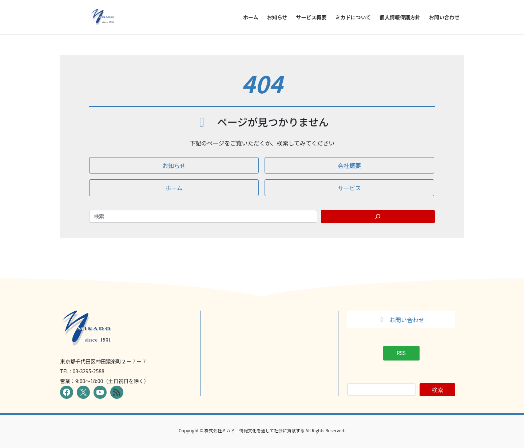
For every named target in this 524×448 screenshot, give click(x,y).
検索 (437, 389)
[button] (174, 165)
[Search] (378, 216)
